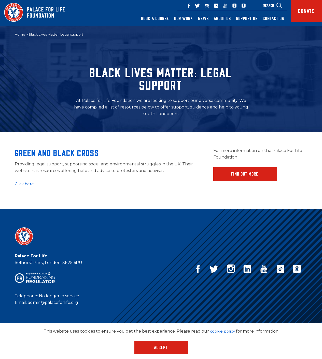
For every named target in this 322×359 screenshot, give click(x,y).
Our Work (176, 18)
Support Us (239, 18)
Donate (302, 13)
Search (261, 5)
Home (20, 35)
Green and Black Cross (57, 153)
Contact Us (266, 18)
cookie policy (222, 331)
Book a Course (148, 18)
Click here (25, 184)
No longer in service (59, 296)
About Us (214, 18)
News (196, 18)
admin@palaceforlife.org (53, 302)
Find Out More (245, 174)
